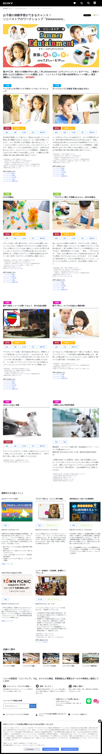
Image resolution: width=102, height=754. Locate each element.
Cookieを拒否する (51, 749)
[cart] (81, 3)
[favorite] (74, 3)
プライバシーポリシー (29, 745)
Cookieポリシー (23, 743)
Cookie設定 (30, 749)
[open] (88, 3)
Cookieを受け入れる (70, 749)
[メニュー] (95, 3)
